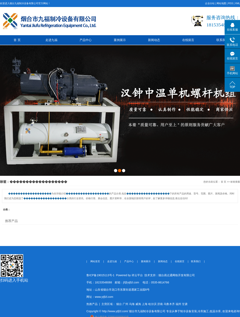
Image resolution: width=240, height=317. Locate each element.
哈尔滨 (152, 304)
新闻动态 (154, 40)
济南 (160, 304)
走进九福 (51, 40)
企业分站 (210, 3)
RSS (230, 3)
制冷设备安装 (188, 311)
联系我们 (222, 40)
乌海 (132, 304)
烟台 (119, 304)
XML (237, 3)
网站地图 (221, 3)
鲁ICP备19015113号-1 (100, 275)
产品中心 (86, 40)
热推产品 (92, 304)
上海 (144, 304)
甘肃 (185, 304)
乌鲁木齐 (169, 304)
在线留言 (188, 40)
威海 (138, 304)
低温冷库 (215, 311)
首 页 (17, 40)
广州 (125, 304)
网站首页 (95, 261)
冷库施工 (203, 311)
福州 (178, 304)
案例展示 (120, 40)
